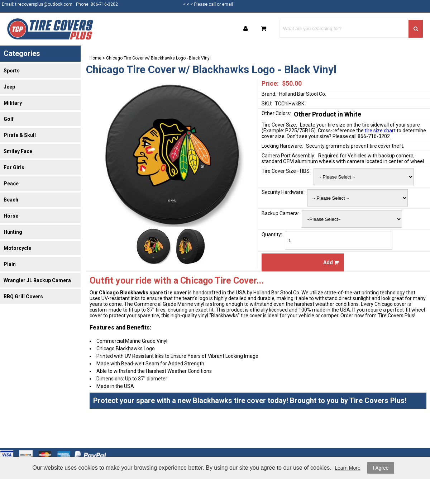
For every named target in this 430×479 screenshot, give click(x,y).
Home (95, 58)
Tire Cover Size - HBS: (286, 171)
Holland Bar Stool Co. (302, 94)
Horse (11, 216)
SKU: (267, 103)
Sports (12, 70)
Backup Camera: (280, 213)
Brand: (269, 94)
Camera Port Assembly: (288, 155)
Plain (10, 264)
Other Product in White (327, 114)
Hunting (13, 232)
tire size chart (380, 130)
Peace (11, 183)
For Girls (14, 167)
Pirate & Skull (20, 135)
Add (331, 262)
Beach (11, 200)
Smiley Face (18, 151)
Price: (270, 83)
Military (13, 103)
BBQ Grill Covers (23, 296)
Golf (9, 119)
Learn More (347, 468)
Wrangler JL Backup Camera (37, 280)
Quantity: (272, 234)
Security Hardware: (283, 192)
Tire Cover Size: (279, 125)
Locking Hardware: (282, 146)
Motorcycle (17, 248)
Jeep (9, 87)
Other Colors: (276, 113)
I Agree (380, 468)
